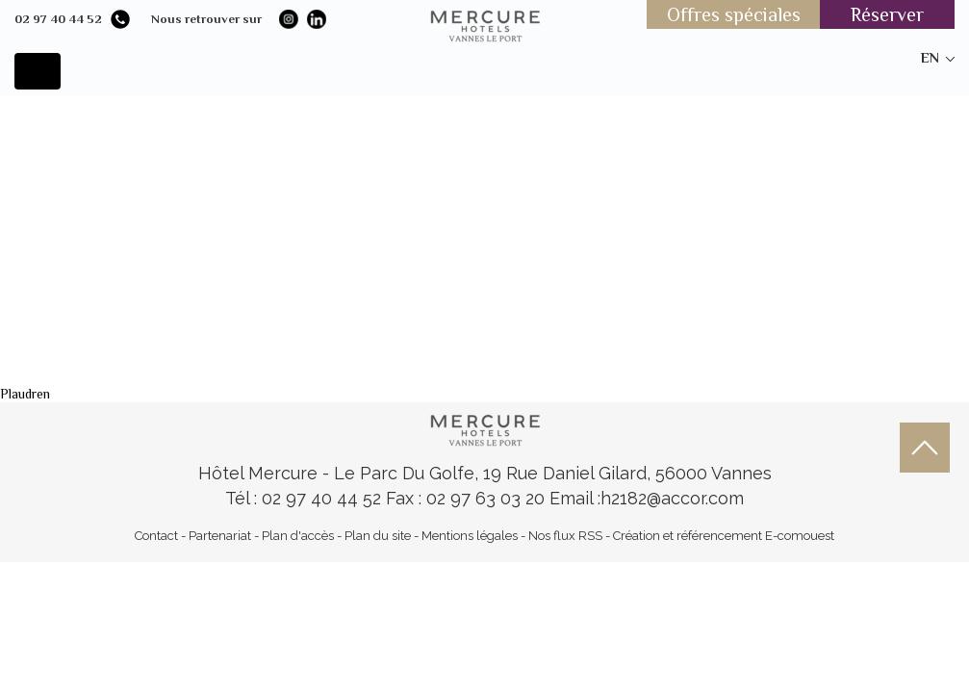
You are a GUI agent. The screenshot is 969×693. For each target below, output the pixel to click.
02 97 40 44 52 (58, 19)
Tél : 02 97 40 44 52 (305, 498)
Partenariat (220, 535)
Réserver (887, 14)
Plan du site (377, 535)
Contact (156, 535)
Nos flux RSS (565, 535)
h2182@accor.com (672, 498)
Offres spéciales (734, 14)
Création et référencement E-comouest (723, 535)
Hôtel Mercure (260, 473)
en (930, 57)
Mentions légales (469, 535)
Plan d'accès (298, 535)
